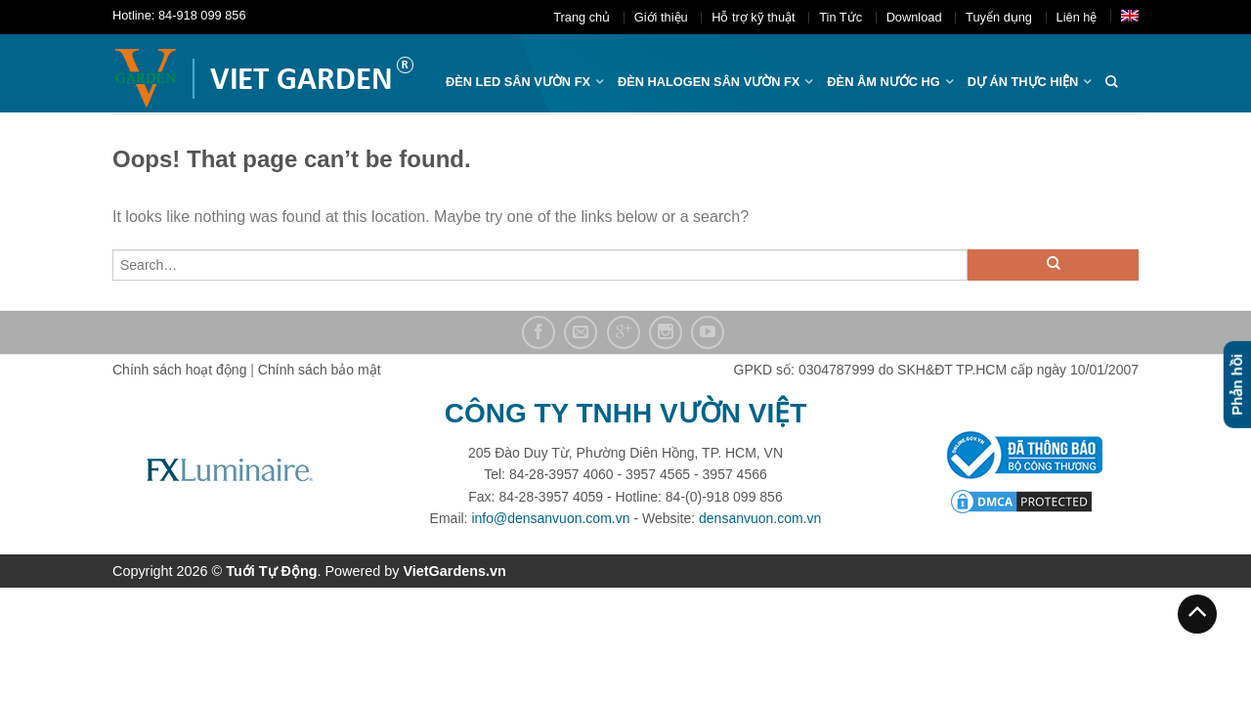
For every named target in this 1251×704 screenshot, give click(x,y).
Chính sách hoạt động (179, 369)
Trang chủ (581, 17)
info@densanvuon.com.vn (550, 518)
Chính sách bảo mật (319, 369)
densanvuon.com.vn (760, 518)
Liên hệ (1077, 17)
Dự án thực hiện (1023, 81)
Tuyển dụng (999, 17)
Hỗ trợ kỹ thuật (753, 17)
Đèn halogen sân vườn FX (708, 81)
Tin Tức (840, 17)
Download (914, 17)
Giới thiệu (661, 17)
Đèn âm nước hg (883, 81)
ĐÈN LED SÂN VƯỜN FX (518, 81)
